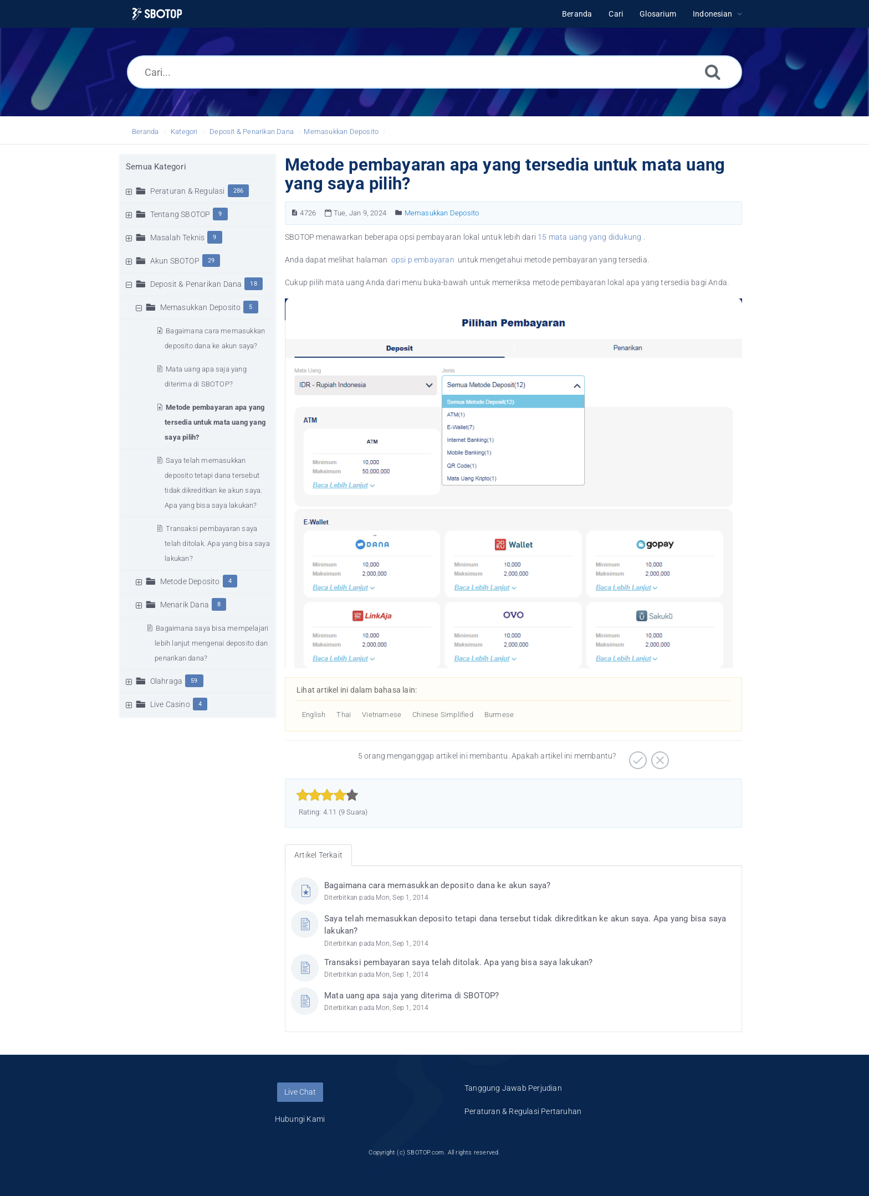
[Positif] (636, 756)
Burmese (499, 714)
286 (238, 190)
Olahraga (166, 681)
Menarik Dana (184, 604)
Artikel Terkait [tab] (318, 854)
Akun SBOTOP (175, 260)
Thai (343, 714)
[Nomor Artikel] (294, 212)
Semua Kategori (156, 167)
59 (194, 680)
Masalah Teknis (177, 237)
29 (211, 260)
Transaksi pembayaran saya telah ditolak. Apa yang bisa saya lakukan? (217, 543)
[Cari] (713, 72)
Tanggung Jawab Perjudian (513, 1088)
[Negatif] (658, 756)
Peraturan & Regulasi (187, 191)
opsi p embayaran (423, 259)
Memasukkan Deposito (341, 131)
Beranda (145, 131)
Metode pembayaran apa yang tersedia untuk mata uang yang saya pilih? (215, 422)
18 (253, 283)
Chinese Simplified (442, 714)
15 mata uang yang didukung (589, 237)
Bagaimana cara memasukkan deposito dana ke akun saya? (437, 885)
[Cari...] (434, 72)
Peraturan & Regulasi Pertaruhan (522, 1111)
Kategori (184, 131)
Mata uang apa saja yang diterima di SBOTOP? (411, 996)
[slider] (327, 795)
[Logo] (157, 14)
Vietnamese (381, 714)
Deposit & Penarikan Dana (251, 131)
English (313, 714)
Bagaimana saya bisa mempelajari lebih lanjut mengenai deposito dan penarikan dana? (211, 643)
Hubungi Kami (300, 1119)
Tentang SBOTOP (180, 214)
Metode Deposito (190, 581)
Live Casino (170, 704)
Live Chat (300, 1091)
